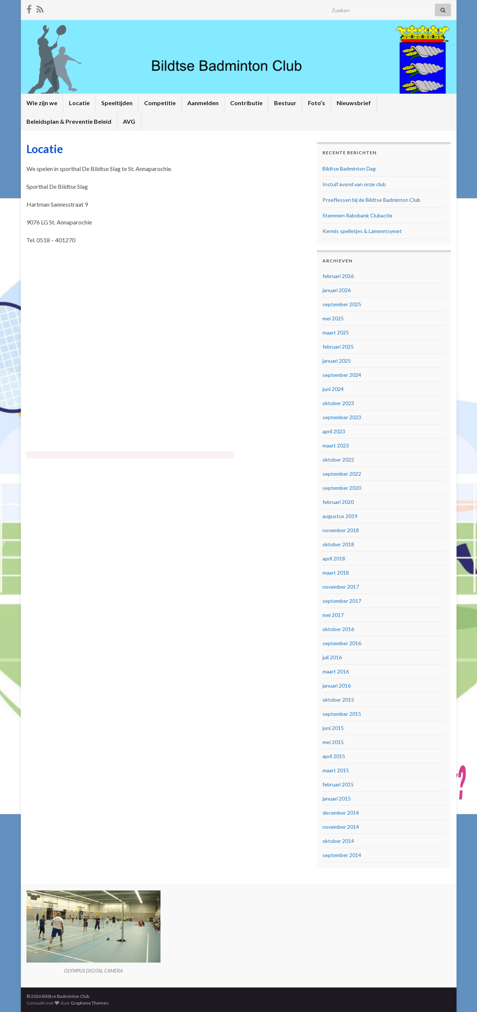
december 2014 (340, 812)
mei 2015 (333, 742)
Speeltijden (117, 102)
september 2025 (341, 304)
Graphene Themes (89, 1003)
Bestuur (285, 102)
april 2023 (333, 431)
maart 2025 (335, 332)
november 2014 (340, 827)
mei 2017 (333, 615)
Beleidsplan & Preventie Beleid (68, 121)
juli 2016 (332, 657)
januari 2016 (336, 685)
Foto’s (316, 102)
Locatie (79, 102)
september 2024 (341, 375)
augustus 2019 (339, 516)
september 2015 (341, 714)
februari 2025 (338, 346)
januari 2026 (336, 290)
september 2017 (341, 601)
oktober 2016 (338, 629)
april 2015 (333, 756)
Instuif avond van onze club (354, 184)
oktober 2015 (338, 699)
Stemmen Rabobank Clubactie (357, 215)
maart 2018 (335, 572)
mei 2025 (333, 318)
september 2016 (341, 643)
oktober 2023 (338, 403)
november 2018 (340, 530)
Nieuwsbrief (354, 102)
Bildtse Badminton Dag (349, 168)
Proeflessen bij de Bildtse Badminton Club (371, 200)
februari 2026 (338, 276)
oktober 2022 (338, 459)
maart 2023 (335, 445)
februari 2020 (338, 502)
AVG (129, 121)
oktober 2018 (338, 544)
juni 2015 (333, 728)
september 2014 (341, 855)
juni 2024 (333, 389)
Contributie (246, 102)
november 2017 (340, 586)
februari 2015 (338, 784)
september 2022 (341, 474)
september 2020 (341, 488)
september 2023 (341, 417)
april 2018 (333, 558)
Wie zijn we (41, 102)
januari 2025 (336, 361)
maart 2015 (335, 770)
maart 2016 (335, 671)
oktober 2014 (338, 841)
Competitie (160, 102)
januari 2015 (336, 798)
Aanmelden (203, 102)
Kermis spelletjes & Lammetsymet (362, 231)
